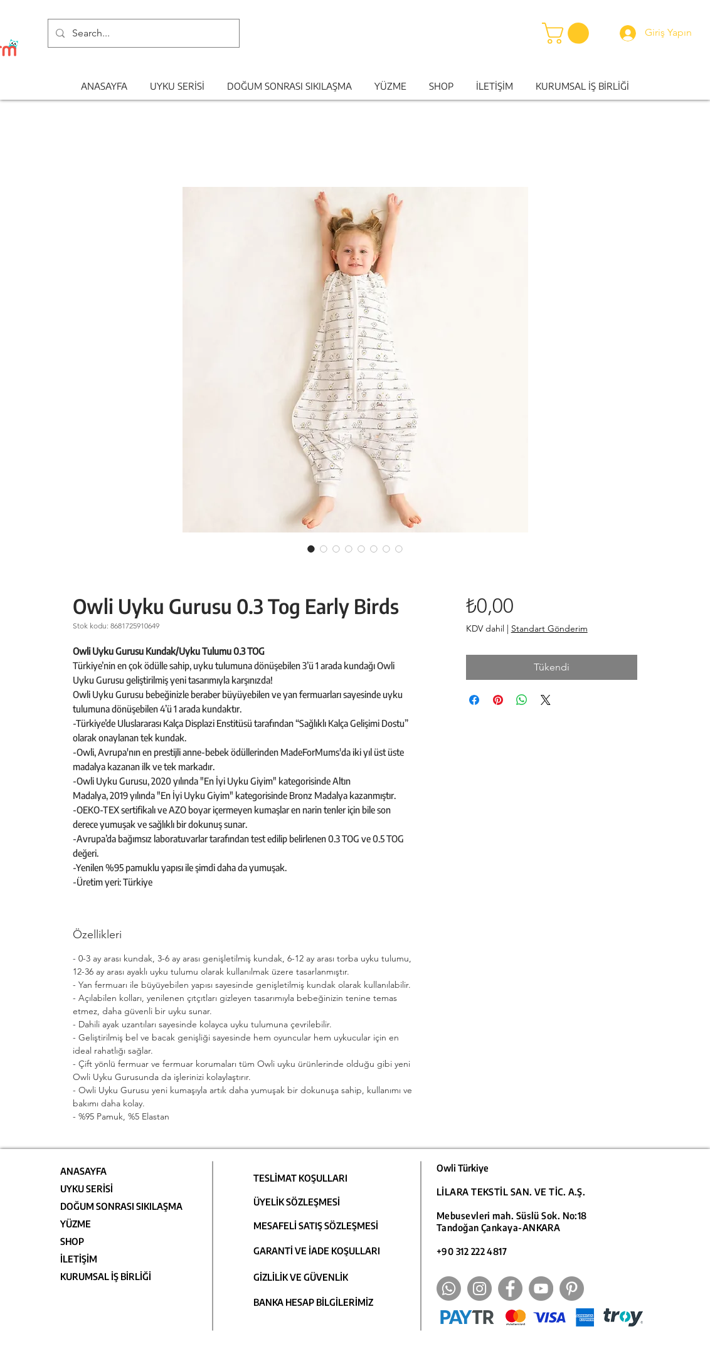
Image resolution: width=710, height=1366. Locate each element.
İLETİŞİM (78, 1258)
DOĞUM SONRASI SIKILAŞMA (121, 1206)
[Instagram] (479, 1288)
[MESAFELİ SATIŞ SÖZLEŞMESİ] (319, 1225)
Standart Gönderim (549, 628)
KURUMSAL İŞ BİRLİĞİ (105, 1276)
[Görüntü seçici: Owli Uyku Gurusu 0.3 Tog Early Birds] (311, 549)
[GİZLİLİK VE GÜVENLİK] (319, 1276)
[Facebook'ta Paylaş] (474, 699)
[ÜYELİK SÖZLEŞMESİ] (305, 1201)
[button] (568, 33)
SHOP (72, 1241)
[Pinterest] (571, 1288)
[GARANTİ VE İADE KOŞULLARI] (319, 1250)
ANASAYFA (83, 1171)
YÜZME (75, 1223)
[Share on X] (545, 699)
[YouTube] (541, 1288)
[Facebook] (510, 1288)
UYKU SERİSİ (86, 1188)
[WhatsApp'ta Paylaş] (521, 699)
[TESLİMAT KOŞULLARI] (305, 1177)
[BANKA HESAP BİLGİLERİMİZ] (319, 1302)
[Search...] (142, 33)
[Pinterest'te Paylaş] (498, 699)
